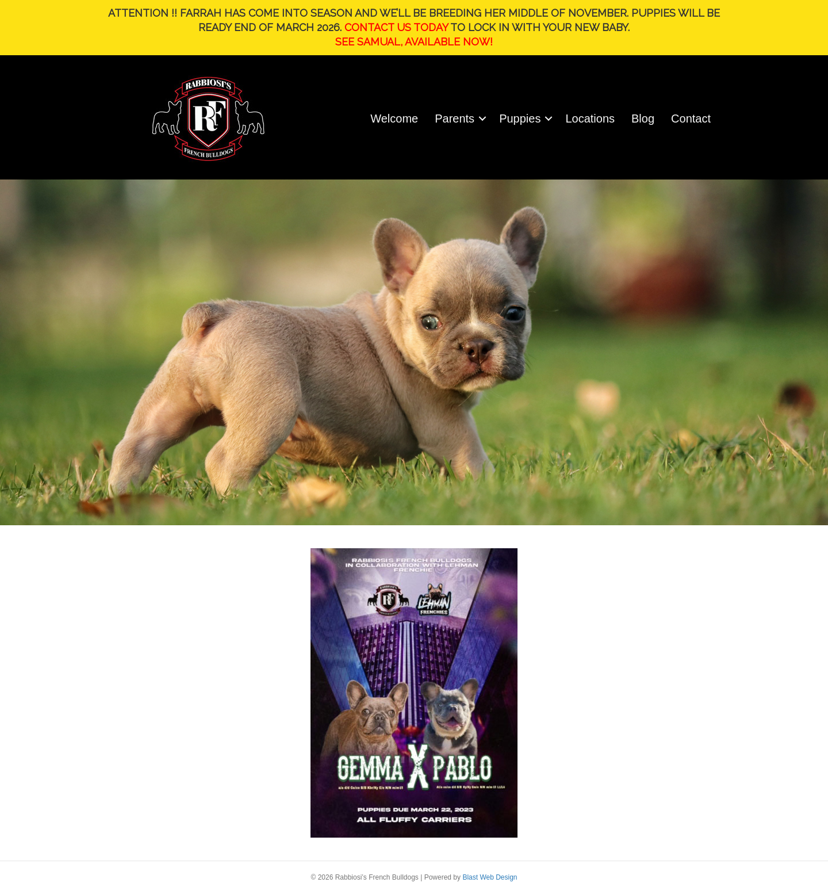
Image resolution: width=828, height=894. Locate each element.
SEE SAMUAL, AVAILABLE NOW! (414, 42)
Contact (691, 118)
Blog (642, 118)
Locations (590, 118)
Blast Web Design (489, 877)
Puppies (519, 118)
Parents (454, 118)
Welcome (394, 118)
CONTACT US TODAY (396, 27)
